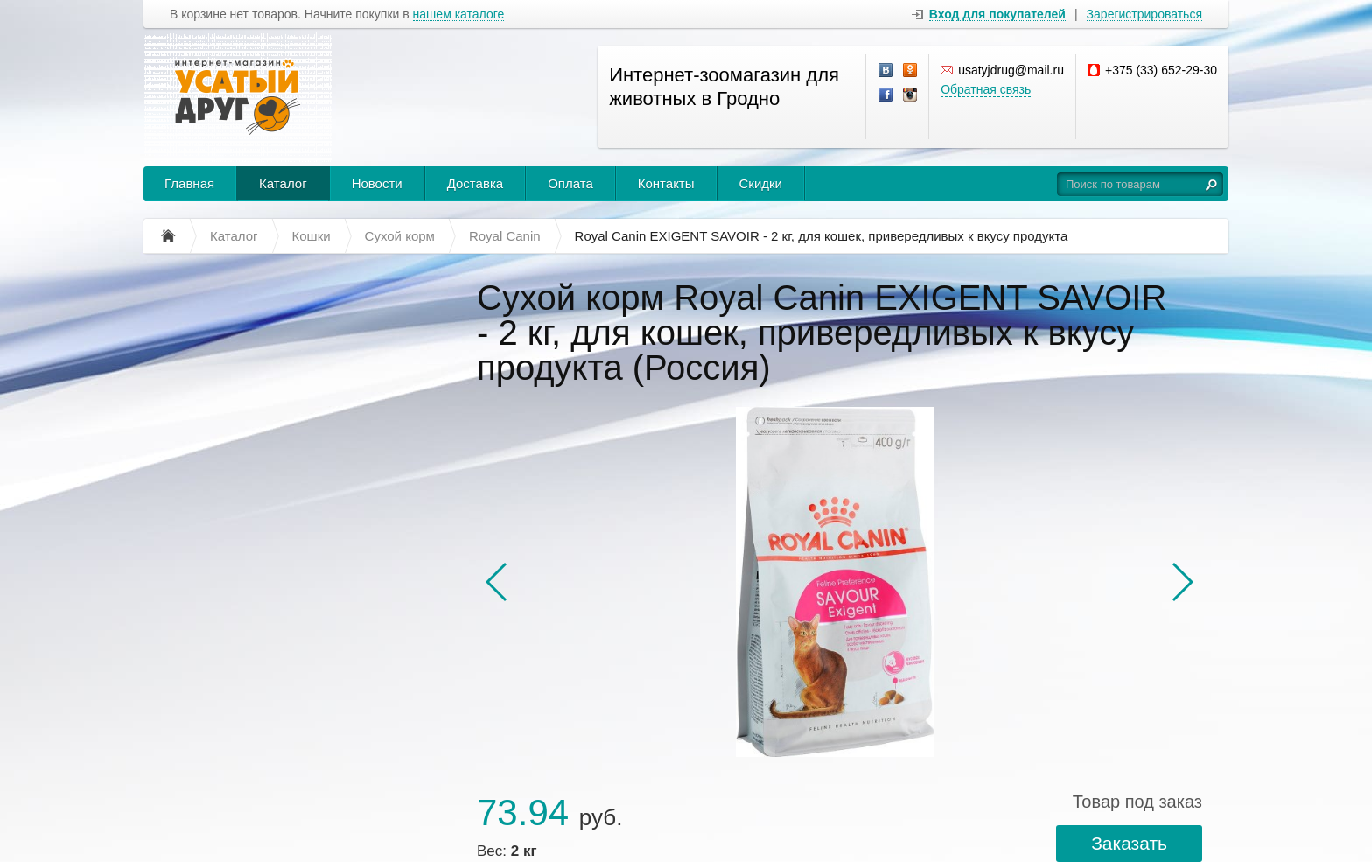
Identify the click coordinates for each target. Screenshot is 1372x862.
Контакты (666, 183)
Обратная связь (986, 89)
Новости (377, 183)
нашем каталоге (459, 14)
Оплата (570, 183)
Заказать (1129, 843)
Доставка (475, 183)
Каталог (283, 183)
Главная (189, 183)
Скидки (760, 183)
